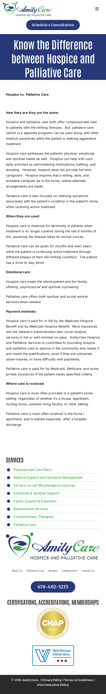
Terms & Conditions (78, 680)
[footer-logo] (27, 4)
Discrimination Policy (53, 685)
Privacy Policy (52, 680)
